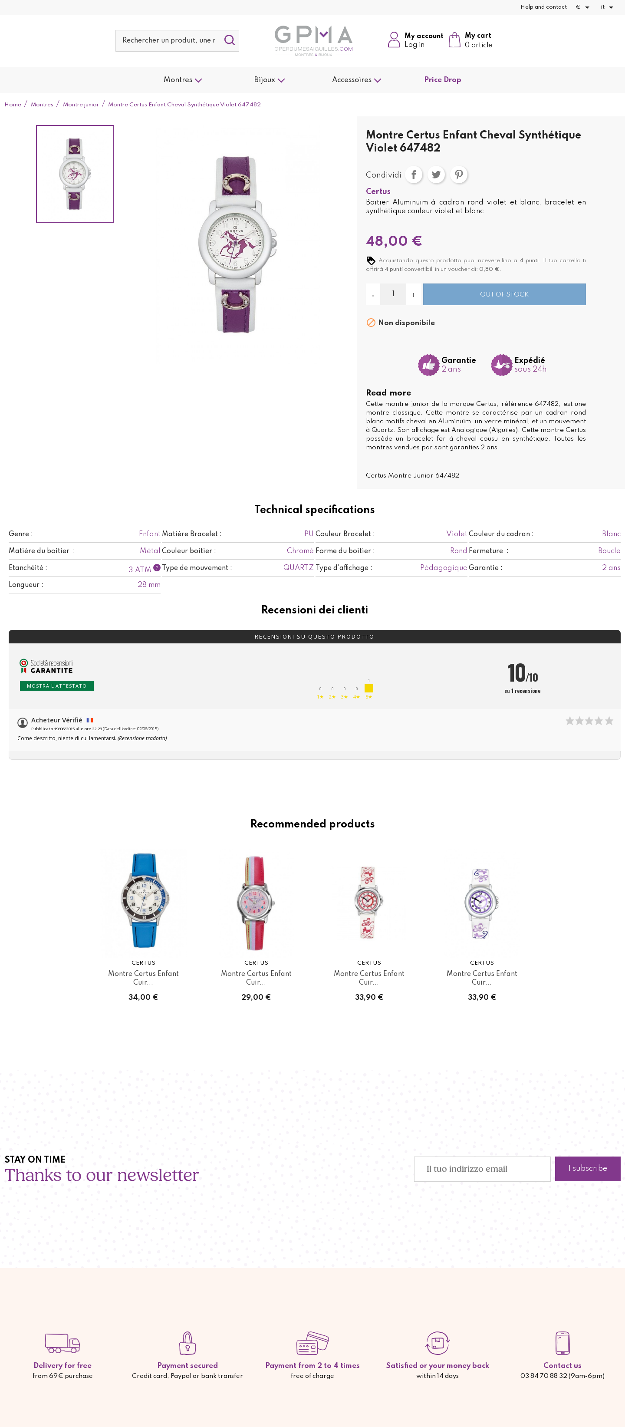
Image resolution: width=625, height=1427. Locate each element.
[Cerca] (177, 41)
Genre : (21, 534)
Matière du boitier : (42, 551)
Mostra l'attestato (57, 685)
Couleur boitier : (189, 551)
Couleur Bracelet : (345, 534)
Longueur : (26, 585)
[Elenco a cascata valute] (584, 7)
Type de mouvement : (197, 568)
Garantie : (486, 568)
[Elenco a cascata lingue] (608, 7)
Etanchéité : (28, 568)
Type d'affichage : (344, 568)
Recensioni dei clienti (314, 610)
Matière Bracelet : (192, 534)
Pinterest (458, 174)
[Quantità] (393, 294)
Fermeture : (489, 551)
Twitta (436, 174)
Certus (378, 192)
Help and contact (543, 7)
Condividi (413, 174)
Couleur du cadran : (501, 534)
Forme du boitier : (345, 551)
